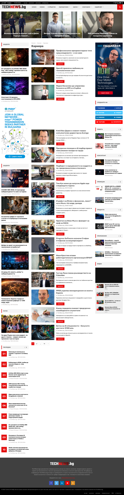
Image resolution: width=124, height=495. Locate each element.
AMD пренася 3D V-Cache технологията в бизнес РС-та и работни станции (18, 385)
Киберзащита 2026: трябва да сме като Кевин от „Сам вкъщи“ (18, 364)
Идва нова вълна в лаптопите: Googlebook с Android (18, 395)
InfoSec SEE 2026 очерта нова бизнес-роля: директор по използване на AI (18, 374)
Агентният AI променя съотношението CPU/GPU (10, 98)
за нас (25, 3)
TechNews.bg (61, 55)
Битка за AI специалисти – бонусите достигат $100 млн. (73, 327)
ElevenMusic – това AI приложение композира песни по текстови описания (113, 243)
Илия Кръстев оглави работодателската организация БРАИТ (74, 256)
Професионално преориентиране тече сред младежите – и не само (74, 52)
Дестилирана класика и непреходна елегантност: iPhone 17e (113, 135)
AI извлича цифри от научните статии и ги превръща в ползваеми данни (14, 218)
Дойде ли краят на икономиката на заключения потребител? (14, 246)
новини (42, 7)
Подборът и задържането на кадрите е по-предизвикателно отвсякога (74, 167)
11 (44, 344)
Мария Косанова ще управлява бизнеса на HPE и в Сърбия (70, 87)
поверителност (106, 493)
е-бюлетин (45, 3)
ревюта (100, 129)
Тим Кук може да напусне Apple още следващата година (72, 184)
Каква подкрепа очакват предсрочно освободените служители (73, 309)
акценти (6, 44)
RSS (113, 493)
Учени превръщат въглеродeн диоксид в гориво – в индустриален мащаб (18, 415)
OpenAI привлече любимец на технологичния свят (69, 69)
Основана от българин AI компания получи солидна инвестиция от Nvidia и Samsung (17, 438)
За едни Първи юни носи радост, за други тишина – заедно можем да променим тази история (14, 337)
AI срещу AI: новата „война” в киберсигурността (12, 273)
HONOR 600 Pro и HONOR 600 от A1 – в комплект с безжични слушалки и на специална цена (113, 189)
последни (7, 347)
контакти (31, 3)
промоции (101, 182)
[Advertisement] (62, 115)
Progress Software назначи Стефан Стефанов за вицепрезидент (72, 239)
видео (99, 264)
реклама (38, 3)
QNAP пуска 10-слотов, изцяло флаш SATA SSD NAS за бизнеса (112, 225)
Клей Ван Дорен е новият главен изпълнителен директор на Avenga (72, 132)
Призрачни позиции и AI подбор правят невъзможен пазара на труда (74, 149)
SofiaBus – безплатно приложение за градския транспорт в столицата (113, 253)
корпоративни (63, 7)
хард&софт (98, 7)
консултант (101, 155)
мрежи (75, 7)
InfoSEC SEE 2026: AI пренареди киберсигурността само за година (13, 191)
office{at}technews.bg (68, 478)
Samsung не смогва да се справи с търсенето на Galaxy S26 (18, 353)
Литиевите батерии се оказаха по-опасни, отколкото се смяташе (112, 161)
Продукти (100, 210)
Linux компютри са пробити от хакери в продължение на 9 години (113, 171)
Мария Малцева (7, 74)
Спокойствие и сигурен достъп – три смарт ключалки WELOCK (112, 145)
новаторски (86, 7)
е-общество (52, 7)
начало (34, 7)
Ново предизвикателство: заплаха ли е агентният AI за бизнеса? (18, 405)
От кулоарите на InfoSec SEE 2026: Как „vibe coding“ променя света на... (18, 426)
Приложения (102, 236)
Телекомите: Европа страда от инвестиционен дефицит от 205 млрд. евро (13, 300)
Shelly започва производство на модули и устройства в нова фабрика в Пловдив (19, 449)
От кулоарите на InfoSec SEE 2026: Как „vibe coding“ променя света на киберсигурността (14, 70)
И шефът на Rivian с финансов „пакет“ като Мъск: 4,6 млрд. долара (73, 202)
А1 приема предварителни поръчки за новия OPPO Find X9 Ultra (113, 199)
